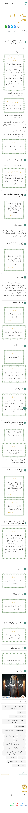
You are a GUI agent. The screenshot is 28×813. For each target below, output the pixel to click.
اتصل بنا (11, 795)
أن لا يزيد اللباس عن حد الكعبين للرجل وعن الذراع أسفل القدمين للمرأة (14, 753)
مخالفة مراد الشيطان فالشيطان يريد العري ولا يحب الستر (14, 721)
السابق (5, 773)
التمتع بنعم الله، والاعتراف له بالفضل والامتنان (14, 748)
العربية (7, 3)
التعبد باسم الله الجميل (20, 726)
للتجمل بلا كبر (9, 740)
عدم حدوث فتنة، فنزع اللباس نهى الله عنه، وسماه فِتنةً (14, 731)
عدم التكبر (22, 758)
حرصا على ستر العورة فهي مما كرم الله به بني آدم (14, 744)
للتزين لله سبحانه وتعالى (10, 736)
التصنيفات (21, 31)
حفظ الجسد (21, 736)
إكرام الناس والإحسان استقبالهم (17, 716)
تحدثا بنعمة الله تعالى (20, 740)
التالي (23, 773)
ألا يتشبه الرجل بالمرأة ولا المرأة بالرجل (16, 762)
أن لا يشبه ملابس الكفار (19, 766)
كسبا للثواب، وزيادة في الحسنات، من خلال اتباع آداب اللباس (14, 708)
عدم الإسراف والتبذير (11, 758)
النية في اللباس (21, 712)
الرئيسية (25, 31)
